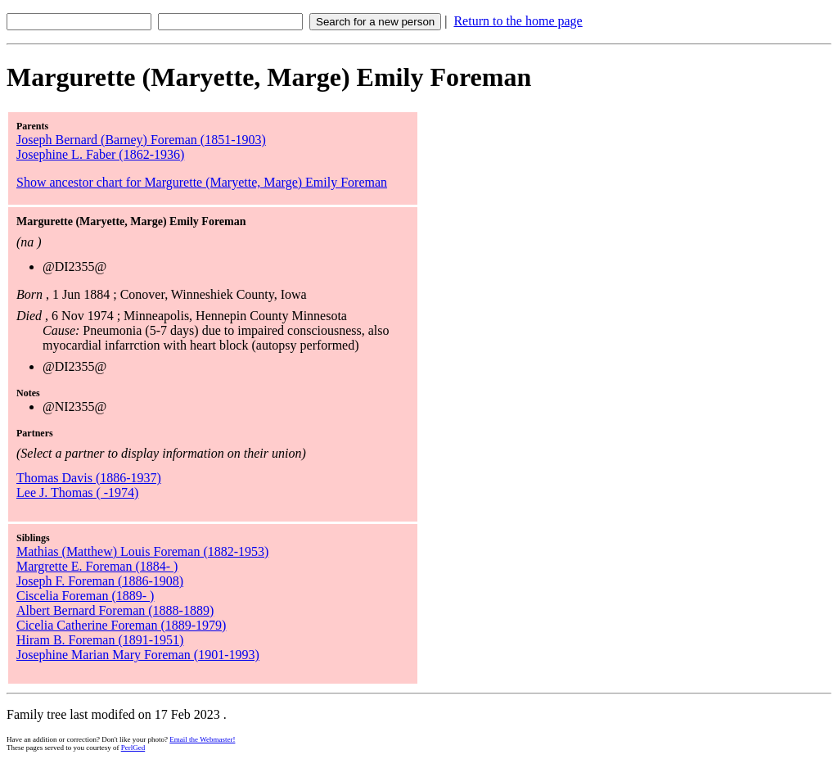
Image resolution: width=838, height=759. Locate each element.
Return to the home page (517, 21)
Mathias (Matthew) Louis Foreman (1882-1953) (142, 551)
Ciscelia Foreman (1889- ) (85, 596)
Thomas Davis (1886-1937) (88, 478)
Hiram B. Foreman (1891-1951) (99, 640)
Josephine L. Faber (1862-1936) (100, 154)
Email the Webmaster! (202, 739)
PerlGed (133, 747)
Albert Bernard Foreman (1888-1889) (115, 610)
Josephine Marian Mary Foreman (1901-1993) (137, 655)
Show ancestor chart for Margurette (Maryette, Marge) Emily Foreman (201, 182)
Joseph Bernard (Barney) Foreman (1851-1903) (141, 140)
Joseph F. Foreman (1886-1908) (99, 581)
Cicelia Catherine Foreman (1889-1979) (121, 625)
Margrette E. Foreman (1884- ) (97, 566)
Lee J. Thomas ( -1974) (77, 492)
